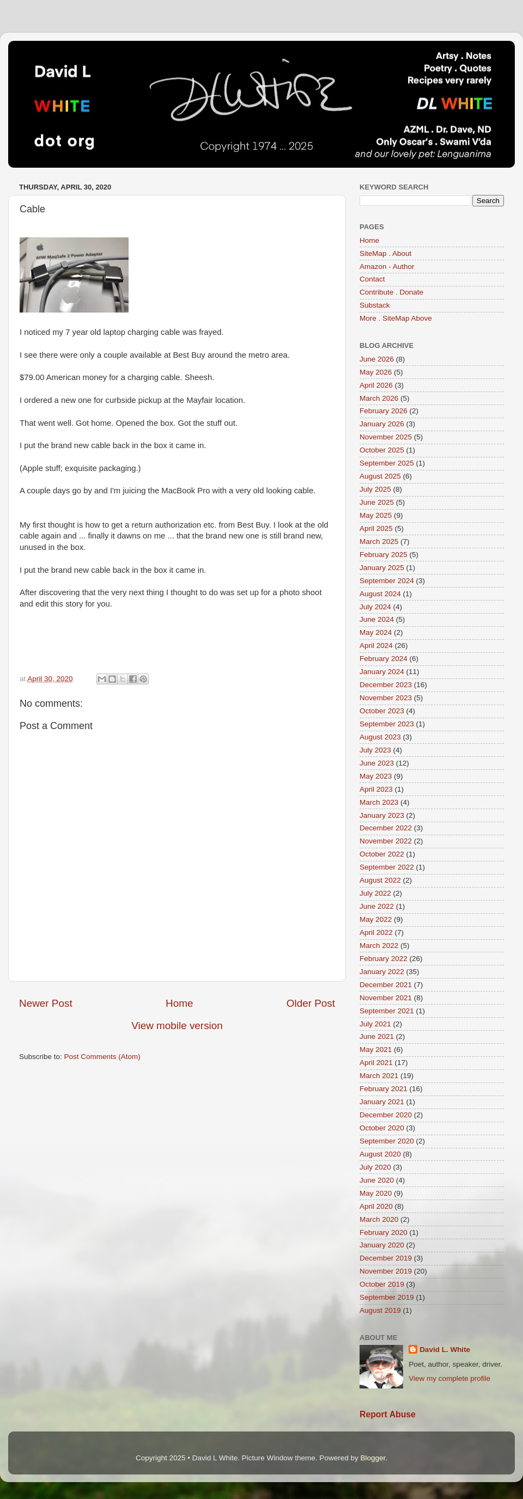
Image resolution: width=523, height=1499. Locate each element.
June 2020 (377, 1180)
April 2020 (376, 1206)
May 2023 (376, 776)
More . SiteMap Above (396, 318)
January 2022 (382, 972)
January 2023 (382, 815)
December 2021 (386, 985)
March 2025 (379, 541)
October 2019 (382, 1284)
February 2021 (384, 1089)
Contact (372, 279)
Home (179, 1003)
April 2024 (376, 645)
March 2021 (379, 1076)
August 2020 (380, 1154)
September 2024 (387, 581)
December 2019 (386, 1258)
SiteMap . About (385, 253)
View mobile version (177, 1025)
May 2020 (376, 1193)
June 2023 (377, 763)
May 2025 (376, 515)
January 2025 (382, 568)
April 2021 (376, 1063)
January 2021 (382, 1102)
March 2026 (379, 398)
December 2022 (386, 828)
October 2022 (382, 854)
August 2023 (380, 737)
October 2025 (382, 450)
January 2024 (382, 672)
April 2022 (376, 932)
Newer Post (45, 1003)
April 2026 (376, 385)
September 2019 (387, 1297)
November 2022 (386, 841)
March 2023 (379, 802)
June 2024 (377, 619)
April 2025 (376, 528)
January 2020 (382, 1245)
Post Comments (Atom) (102, 1057)
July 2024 (375, 607)
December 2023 (386, 685)
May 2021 (376, 1049)
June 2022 (377, 906)
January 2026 (382, 424)
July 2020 (375, 1167)
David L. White (444, 1349)
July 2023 (375, 750)
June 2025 (377, 502)
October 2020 (382, 1128)
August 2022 (380, 880)
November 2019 (386, 1271)
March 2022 (379, 945)
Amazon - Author (387, 266)
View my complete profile (449, 1378)
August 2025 (380, 476)
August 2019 (380, 1310)
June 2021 (377, 1036)
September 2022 (387, 867)
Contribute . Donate (391, 292)
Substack (375, 305)
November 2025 (386, 437)
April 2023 (376, 789)
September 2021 (387, 1011)
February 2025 (384, 554)
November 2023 (386, 698)
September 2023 (387, 724)
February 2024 (384, 658)
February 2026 (384, 411)
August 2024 (380, 594)
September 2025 (387, 463)
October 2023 (382, 711)
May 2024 (376, 632)
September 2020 (387, 1141)
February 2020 (384, 1232)
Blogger (372, 1458)
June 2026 (377, 359)
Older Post (311, 1003)
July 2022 (375, 893)
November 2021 (386, 998)
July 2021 (375, 1024)
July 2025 (375, 489)
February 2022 (384, 959)
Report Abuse (388, 1414)
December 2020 (386, 1115)
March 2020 (379, 1219)
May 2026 (376, 372)
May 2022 (376, 919)
